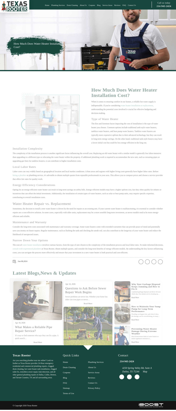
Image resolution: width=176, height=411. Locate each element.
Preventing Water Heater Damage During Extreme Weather (144, 336)
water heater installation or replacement (137, 111)
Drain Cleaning (72, 5)
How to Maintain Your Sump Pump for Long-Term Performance (146, 314)
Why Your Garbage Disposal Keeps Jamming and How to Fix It (146, 291)
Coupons (92, 5)
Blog (98, 5)
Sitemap (66, 389)
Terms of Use (68, 394)
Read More (88, 309)
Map (145, 371)
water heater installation (32, 250)
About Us (83, 5)
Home (47, 5)
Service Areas (107, 5)
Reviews (117, 5)
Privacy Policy (94, 389)
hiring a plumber (19, 180)
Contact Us (132, 5)
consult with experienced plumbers (27, 254)
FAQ (124, 5)
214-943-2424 (163, 6)
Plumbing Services (58, 5)
